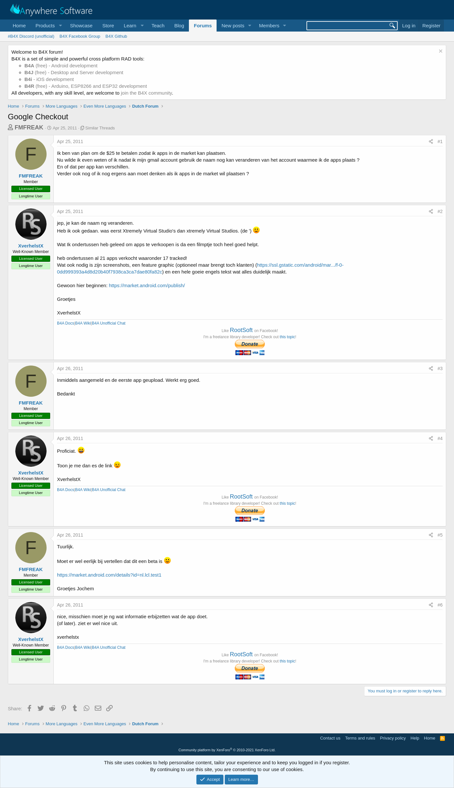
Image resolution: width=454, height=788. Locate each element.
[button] (48, 26)
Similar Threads (100, 128)
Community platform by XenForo (227, 750)
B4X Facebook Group (80, 36)
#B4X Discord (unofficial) (31, 36)
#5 (440, 535)
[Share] (431, 142)
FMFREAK (29, 127)
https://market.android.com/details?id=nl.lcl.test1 (109, 575)
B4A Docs (65, 323)
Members (269, 25)
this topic (287, 337)
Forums (203, 25)
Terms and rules (360, 738)
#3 (440, 368)
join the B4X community (146, 93)
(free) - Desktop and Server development (73, 72)
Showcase (81, 25)
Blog (179, 25)
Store (108, 25)
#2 (440, 211)
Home (19, 25)
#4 (440, 438)
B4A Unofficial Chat (108, 323)
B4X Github (116, 36)
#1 (440, 141)
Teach (157, 25)
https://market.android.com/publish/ (147, 285)
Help (415, 738)
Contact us (330, 738)
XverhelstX (31, 245)
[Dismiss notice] (440, 51)
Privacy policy (393, 738)
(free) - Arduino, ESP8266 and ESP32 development (85, 86)
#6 (440, 605)
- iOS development (49, 79)
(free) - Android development (60, 65)
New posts (232, 25)
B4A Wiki (83, 323)
